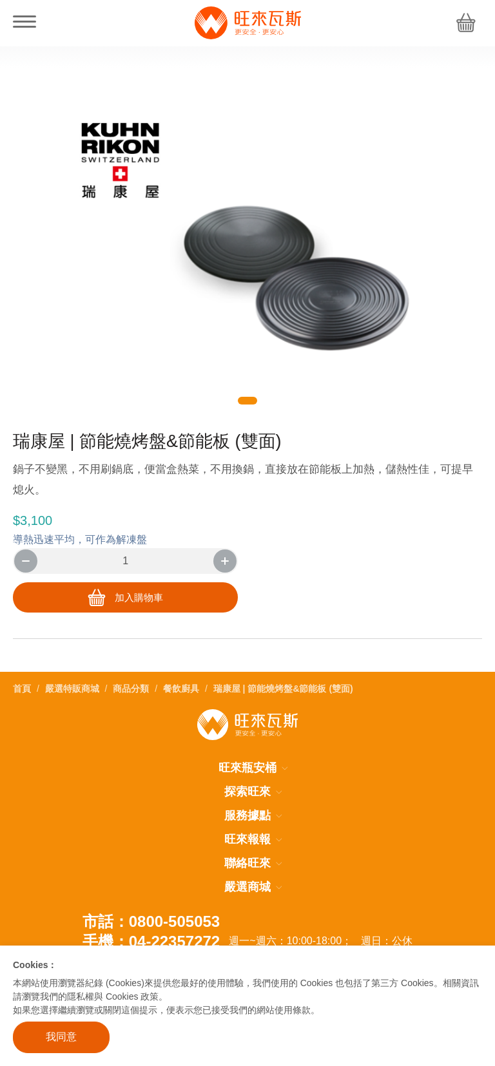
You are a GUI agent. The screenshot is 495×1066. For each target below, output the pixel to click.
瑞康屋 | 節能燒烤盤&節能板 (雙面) (283, 688)
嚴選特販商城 (72, 688)
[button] (247, 401)
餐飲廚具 (181, 688)
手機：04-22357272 (151, 940)
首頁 (22, 688)
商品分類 (131, 688)
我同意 (61, 1036)
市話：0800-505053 (151, 920)
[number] (125, 561)
